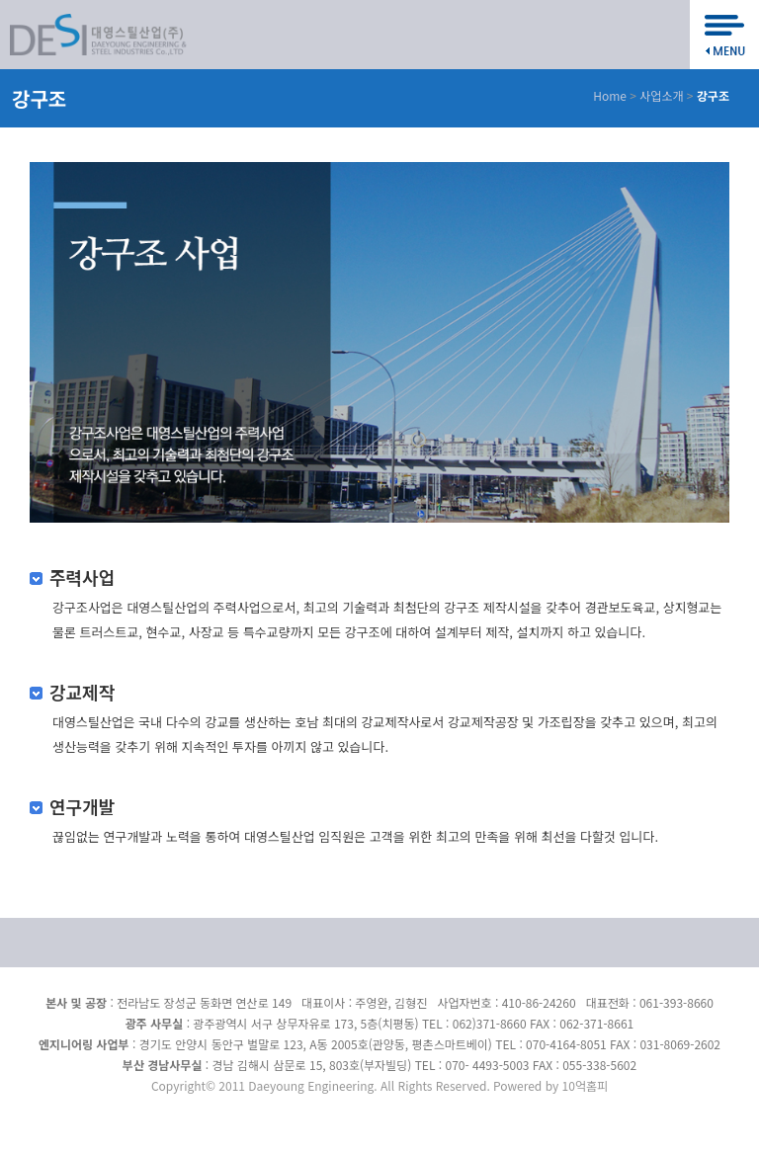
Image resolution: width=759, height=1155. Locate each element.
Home (610, 95)
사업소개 (661, 95)
